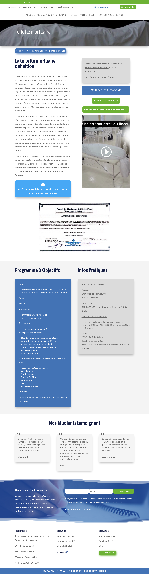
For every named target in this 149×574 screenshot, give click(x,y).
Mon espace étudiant (111, 15)
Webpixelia (100, 571)
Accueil (30, 15)
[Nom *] (77, 491)
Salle (74, 15)
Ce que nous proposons (51, 15)
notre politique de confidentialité (93, 502)
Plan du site (77, 571)
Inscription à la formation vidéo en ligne (105, 109)
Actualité (26, 2)
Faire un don (129, 7)
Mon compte (102, 7)
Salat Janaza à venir (66, 536)
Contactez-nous (64, 546)
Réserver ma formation (106, 100)
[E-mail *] (101, 491)
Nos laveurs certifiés (66, 541)
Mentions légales (107, 536)
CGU (101, 546)
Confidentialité (106, 541)
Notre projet (88, 15)
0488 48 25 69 (68, 7)
